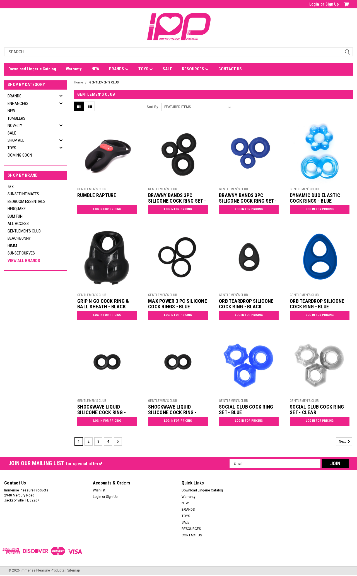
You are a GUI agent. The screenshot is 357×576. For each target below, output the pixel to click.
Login (314, 4)
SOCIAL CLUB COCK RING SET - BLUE (246, 410)
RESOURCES (195, 69)
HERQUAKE (17, 208)
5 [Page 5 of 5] (118, 441)
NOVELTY (15, 125)
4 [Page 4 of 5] (108, 441)
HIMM (12, 245)
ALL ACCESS (18, 223)
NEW (95, 68)
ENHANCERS (18, 103)
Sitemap (73, 570)
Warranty (74, 68)
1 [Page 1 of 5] (79, 441)
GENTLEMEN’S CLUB (24, 231)
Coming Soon (20, 155)
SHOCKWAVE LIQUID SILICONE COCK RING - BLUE (172, 412)
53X (11, 186)
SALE (167, 68)
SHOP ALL (16, 140)
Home (78, 82)
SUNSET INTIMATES (23, 193)
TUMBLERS (16, 118)
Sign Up (332, 4)
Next (345, 441)
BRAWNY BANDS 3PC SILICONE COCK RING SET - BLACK (177, 201)
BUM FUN (15, 216)
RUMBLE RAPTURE (96, 195)
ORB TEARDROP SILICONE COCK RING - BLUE (317, 304)
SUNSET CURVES (21, 253)
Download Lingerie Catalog (32, 68)
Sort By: (153, 107)
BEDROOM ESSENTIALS (26, 201)
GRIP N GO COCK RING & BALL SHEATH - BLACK (103, 304)
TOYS (145, 69)
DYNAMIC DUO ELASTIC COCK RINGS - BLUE (315, 198)
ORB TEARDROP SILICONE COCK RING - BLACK (246, 304)
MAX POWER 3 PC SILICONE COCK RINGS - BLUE (177, 304)
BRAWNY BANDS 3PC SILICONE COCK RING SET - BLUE (248, 201)
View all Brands (24, 260)
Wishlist (99, 490)
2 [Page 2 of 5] (89, 441)
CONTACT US (230, 68)
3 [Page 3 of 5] (98, 441)
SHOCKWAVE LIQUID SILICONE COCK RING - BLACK (101, 412)
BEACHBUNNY (19, 238)
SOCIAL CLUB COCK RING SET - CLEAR (317, 410)
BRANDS (119, 69)
